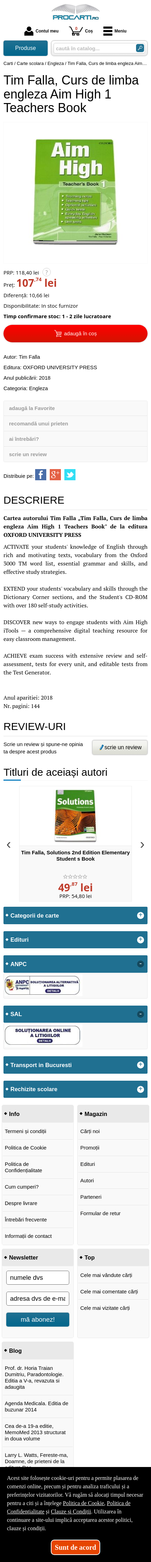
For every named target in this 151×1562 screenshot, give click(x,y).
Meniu (115, 31)
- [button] (140, 964)
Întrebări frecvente (26, 1219)
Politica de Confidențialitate (23, 1167)
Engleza (38, 388)
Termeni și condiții (25, 1131)
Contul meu (41, 31)
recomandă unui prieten (38, 423)
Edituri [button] (19, 939)
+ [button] (140, 915)
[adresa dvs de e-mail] (37, 1299)
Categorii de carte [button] (34, 915)
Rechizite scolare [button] (33, 1089)
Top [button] (90, 1257)
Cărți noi (90, 1131)
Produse (25, 48)
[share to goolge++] (55, 474)
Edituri (87, 1164)
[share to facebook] (40, 474)
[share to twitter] (70, 474)
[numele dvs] (37, 1278)
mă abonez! (38, 1319)
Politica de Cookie (26, 1148)
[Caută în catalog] (140, 48)
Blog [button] (15, 1351)
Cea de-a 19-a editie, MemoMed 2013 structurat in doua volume (35, 1432)
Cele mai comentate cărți (109, 1291)
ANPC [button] (18, 964)
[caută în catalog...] (92, 48)
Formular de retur (100, 1213)
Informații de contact (28, 1236)
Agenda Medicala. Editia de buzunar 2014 (37, 1406)
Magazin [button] (96, 1114)
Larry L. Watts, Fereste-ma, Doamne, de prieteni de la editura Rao (36, 1461)
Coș (81, 31)
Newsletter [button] (23, 1257)
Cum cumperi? (22, 1187)
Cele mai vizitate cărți (105, 1308)
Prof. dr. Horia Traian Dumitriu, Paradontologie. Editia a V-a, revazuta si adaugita (34, 1377)
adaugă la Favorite (32, 408)
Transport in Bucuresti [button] (41, 1065)
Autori (87, 1180)
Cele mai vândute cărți (106, 1275)
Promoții (90, 1148)
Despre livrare (21, 1203)
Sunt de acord (75, 1547)
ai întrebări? (24, 439)
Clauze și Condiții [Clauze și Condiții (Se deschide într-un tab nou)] (71, 1511)
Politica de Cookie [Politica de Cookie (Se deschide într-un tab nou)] (83, 1503)
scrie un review (28, 454)
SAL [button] (16, 1014)
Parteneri (91, 1197)
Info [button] (14, 1114)
